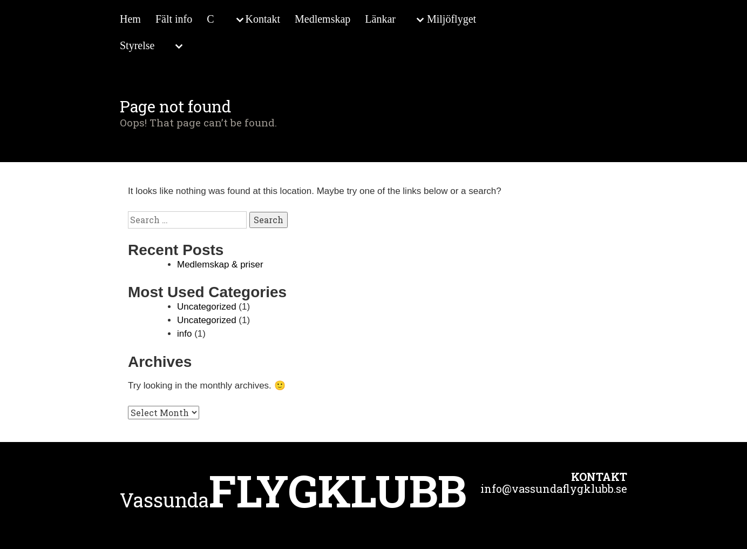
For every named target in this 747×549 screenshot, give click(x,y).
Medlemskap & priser (220, 264)
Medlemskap (322, 19)
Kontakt (263, 19)
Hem (130, 19)
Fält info (173, 19)
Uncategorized (206, 307)
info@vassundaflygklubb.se (553, 488)
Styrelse (137, 45)
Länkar (380, 19)
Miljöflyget (451, 19)
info (184, 334)
